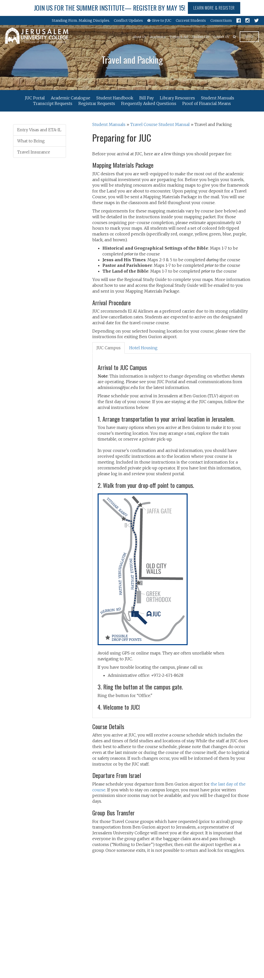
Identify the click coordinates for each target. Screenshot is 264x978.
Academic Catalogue (70, 97)
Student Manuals (217, 97)
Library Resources (177, 97)
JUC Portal (35, 97)
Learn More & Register (214, 8)
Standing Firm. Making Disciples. (81, 20)
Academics (157, 37)
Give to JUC (159, 20)
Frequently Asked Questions (148, 103)
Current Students (191, 20)
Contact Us (221, 37)
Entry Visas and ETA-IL (39, 129)
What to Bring (31, 140)
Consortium (221, 20)
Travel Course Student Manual (160, 124)
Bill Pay (146, 97)
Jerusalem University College (36, 36)
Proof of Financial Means (206, 103)
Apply (249, 36)
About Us (139, 37)
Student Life (200, 37)
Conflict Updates (128, 20)
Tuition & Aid (178, 37)
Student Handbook (114, 97)
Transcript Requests (52, 103)
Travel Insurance (33, 152)
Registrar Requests (96, 103)
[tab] (108, 348)
